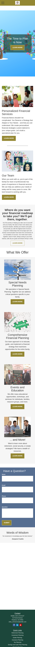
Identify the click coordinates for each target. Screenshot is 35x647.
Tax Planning (17, 642)
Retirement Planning (17, 633)
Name (3, 474)
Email (3, 485)
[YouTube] (20, 625)
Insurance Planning (17, 640)
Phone (4, 496)
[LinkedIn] (17, 625)
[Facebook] (14, 625)
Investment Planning (17, 635)
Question (5, 507)
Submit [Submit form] (7, 522)
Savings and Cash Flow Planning (17, 644)
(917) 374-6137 (19, 616)
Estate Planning (17, 637)
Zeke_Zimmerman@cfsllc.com (17, 622)
